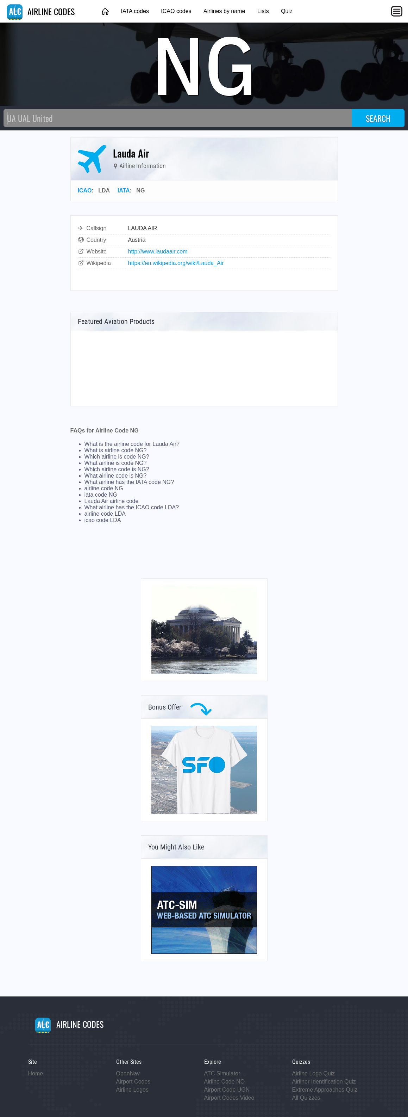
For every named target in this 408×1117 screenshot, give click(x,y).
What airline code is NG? (115, 476)
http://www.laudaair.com (158, 251)
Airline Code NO (224, 1082)
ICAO (85, 191)
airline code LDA (105, 514)
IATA (124, 191)
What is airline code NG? (115, 450)
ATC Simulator (222, 1073)
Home (35, 1073)
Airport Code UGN (227, 1090)
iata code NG (100, 495)
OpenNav (128, 1073)
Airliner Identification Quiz (324, 1082)
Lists (263, 11)
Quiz (287, 11)
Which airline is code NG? (116, 457)
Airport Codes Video (229, 1098)
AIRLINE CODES (41, 11)
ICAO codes (176, 11)
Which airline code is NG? (116, 469)
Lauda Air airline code (111, 501)
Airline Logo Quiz (313, 1073)
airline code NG (103, 488)
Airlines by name (224, 11)
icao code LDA (102, 520)
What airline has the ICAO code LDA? (131, 507)
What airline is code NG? (115, 463)
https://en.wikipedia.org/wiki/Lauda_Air (176, 263)
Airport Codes (133, 1082)
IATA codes (135, 11)
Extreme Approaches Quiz (325, 1090)
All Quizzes (306, 1098)
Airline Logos (132, 1090)
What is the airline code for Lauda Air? (132, 444)
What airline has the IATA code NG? (129, 482)
